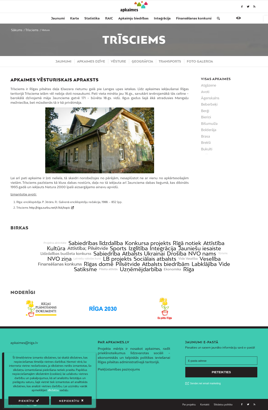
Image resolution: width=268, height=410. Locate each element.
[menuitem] (57, 18)
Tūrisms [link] (223, 253)
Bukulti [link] (206, 149)
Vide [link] (224, 264)
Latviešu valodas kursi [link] (87, 258)
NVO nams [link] (202, 253)
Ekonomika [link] (172, 269)
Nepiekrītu (69, 400)
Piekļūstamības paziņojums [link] (119, 369)
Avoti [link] (205, 92)
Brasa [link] (205, 136)
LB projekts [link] (117, 258)
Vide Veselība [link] (188, 258)
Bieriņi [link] (206, 117)
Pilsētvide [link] (128, 264)
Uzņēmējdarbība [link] (141, 269)
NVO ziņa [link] (59, 258)
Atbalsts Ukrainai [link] (143, 253)
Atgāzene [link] (208, 85)
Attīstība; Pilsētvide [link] (87, 248)
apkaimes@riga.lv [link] (24, 343)
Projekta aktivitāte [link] (55, 243)
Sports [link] (118, 248)
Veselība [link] (210, 258)
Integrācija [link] (163, 248)
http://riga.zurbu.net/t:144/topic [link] (49, 207)
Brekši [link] (206, 142)
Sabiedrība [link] (106, 253)
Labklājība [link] (204, 264)
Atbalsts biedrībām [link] (165, 264)
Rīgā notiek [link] (187, 243)
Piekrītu (26, 400)
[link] (266, 19)
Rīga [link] (188, 269)
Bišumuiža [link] (209, 123)
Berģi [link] (205, 111)
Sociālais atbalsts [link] (155, 258)
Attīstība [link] (213, 243)
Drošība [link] (176, 253)
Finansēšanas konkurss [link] (60, 264)
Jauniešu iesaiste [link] (199, 248)
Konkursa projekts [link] (148, 243)
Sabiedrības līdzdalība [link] (95, 243)
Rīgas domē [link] (98, 264)
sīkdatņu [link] (53, 390)
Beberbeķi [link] (209, 104)
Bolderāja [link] (208, 130)
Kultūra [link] (56, 248)
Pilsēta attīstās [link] (108, 269)
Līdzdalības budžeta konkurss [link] (65, 253)
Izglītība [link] (138, 248)
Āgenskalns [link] (210, 98)
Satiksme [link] (85, 269)
